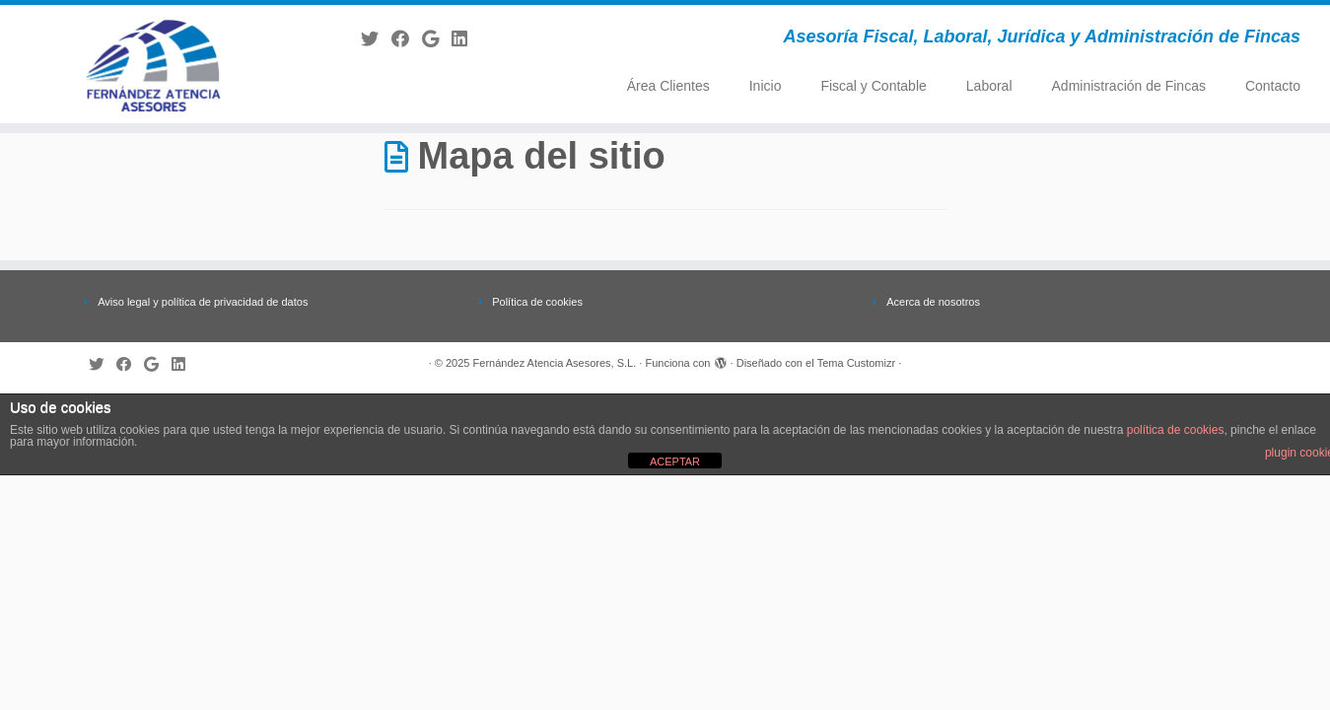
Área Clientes (668, 86)
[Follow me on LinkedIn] (466, 39)
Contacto (1272, 86)
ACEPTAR (675, 461)
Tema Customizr (856, 363)
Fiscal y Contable (873, 86)
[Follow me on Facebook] (406, 39)
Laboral (989, 86)
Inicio (765, 86)
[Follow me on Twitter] (376, 39)
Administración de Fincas (1129, 86)
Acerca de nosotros (933, 302)
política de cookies (1176, 430)
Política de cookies (537, 302)
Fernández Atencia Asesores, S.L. (555, 363)
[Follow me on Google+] (437, 39)
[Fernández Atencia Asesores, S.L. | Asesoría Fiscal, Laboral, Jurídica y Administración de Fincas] (153, 64)
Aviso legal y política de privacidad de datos (203, 302)
